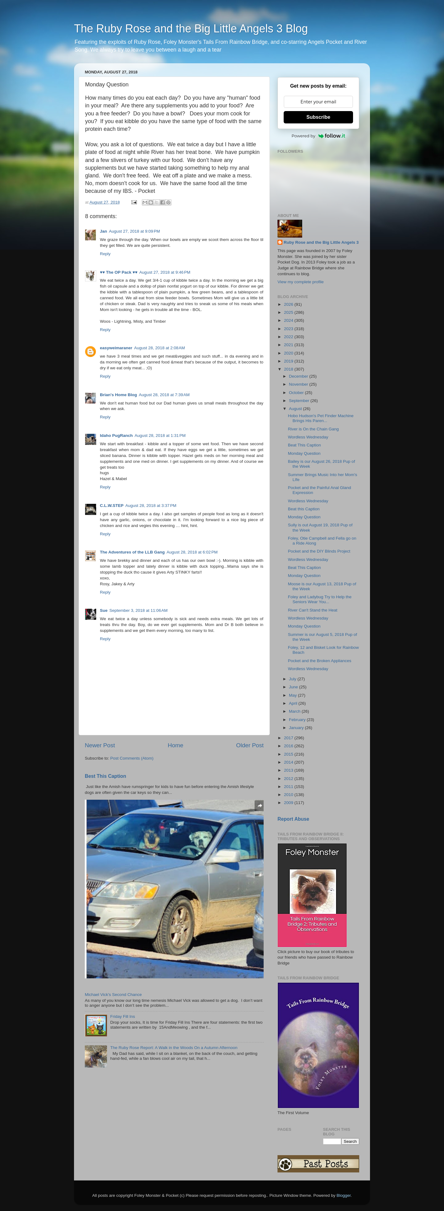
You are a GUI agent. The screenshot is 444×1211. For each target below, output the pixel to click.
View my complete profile (301, 282)
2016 (289, 746)
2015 (289, 754)
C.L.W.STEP (112, 505)
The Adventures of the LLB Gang (132, 552)
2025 (289, 312)
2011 (289, 786)
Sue (104, 610)
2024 (289, 320)
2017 (289, 738)
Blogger (343, 1195)
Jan (103, 231)
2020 (289, 353)
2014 (289, 762)
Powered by (318, 135)
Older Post (250, 745)
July (293, 679)
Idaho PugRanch (116, 435)
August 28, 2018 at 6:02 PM (192, 552)
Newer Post (100, 745)
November (299, 384)
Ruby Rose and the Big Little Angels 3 (321, 242)
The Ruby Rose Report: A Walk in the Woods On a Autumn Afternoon (173, 1047)
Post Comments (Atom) (132, 758)
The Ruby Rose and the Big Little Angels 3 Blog (191, 28)
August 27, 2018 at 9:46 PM (165, 272)
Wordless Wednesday (308, 437)
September (299, 400)
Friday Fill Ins (122, 1016)
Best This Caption (105, 776)
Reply (105, 253)
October (297, 392)
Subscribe (318, 117)
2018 (289, 369)
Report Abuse (293, 819)
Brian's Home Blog (118, 394)
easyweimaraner (116, 348)
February (298, 719)
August (296, 408)
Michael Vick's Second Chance (113, 994)
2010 (289, 794)
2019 (289, 361)
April (293, 703)
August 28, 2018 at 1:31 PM (160, 435)
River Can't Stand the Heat (312, 610)
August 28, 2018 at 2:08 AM (159, 348)
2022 (289, 336)
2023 (289, 328)
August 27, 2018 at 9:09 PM (134, 231)
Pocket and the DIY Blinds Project (319, 551)
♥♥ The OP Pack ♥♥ (119, 272)
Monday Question (304, 453)
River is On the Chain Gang (313, 429)
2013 (289, 770)
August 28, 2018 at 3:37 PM (151, 505)
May (293, 695)
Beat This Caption (304, 445)
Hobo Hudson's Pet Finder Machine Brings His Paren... (321, 418)
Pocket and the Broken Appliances (320, 660)
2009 (289, 802)
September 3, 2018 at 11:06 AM (138, 610)
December (299, 376)
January (297, 727)
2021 (289, 344)
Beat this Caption (304, 509)
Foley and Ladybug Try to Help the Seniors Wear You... (320, 599)
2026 (289, 304)
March (295, 711)
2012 (289, 778)
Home (175, 745)
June (294, 687)
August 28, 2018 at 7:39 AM (164, 394)
